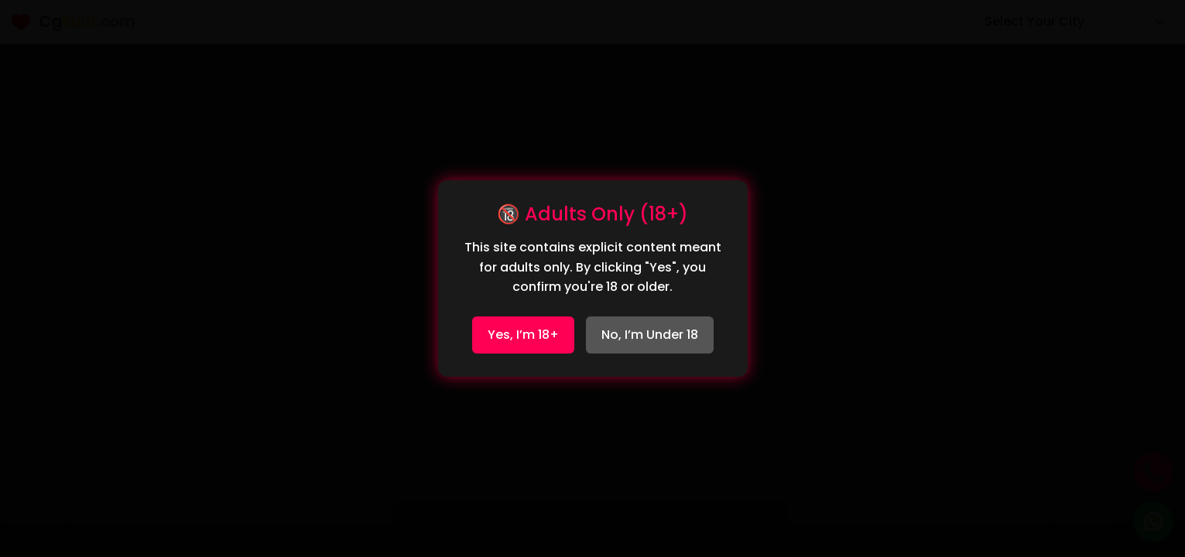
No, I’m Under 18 (649, 334)
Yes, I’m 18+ (523, 334)
